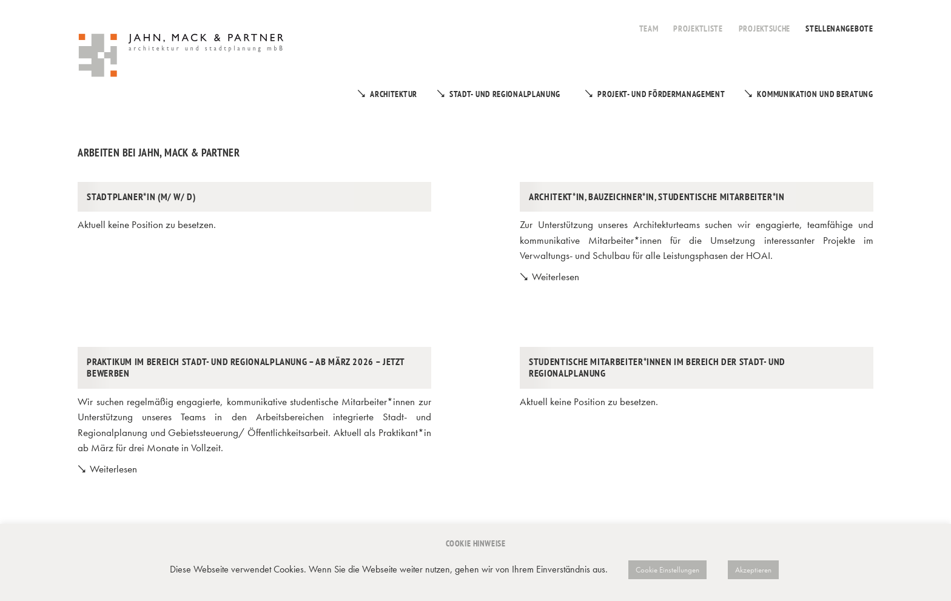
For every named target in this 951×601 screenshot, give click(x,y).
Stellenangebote (839, 28)
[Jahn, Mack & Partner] (182, 57)
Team (649, 28)
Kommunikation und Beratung (815, 94)
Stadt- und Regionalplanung (504, 94)
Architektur (393, 94)
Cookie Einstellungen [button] (667, 570)
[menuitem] (649, 22)
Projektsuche (764, 28)
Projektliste (697, 28)
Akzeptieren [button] (753, 570)
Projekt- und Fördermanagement (661, 94)
